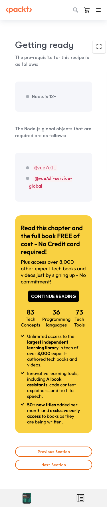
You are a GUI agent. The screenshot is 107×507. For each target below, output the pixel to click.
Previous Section (53, 451)
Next (53, 465)
